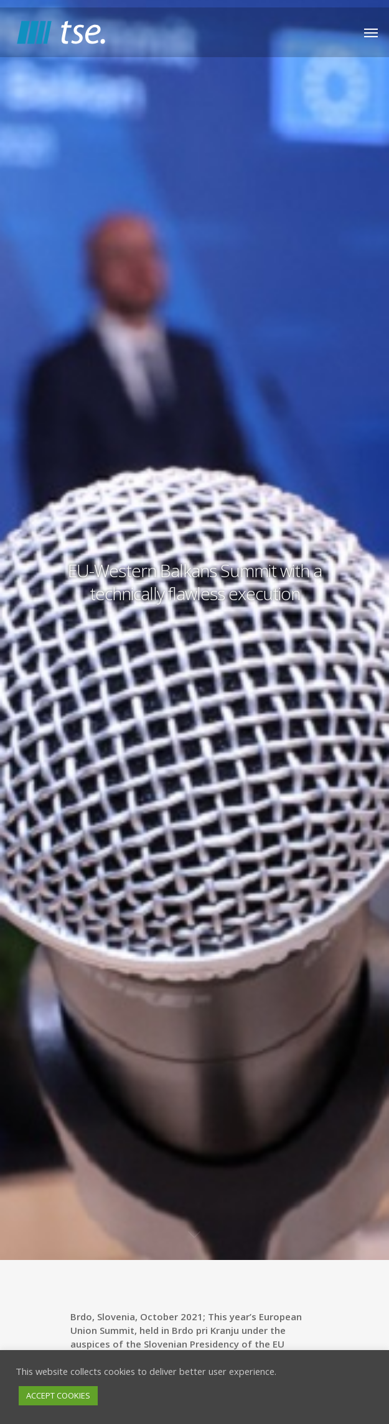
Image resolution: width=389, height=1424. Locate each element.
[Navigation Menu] (371, 32)
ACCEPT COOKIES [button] (58, 1395)
